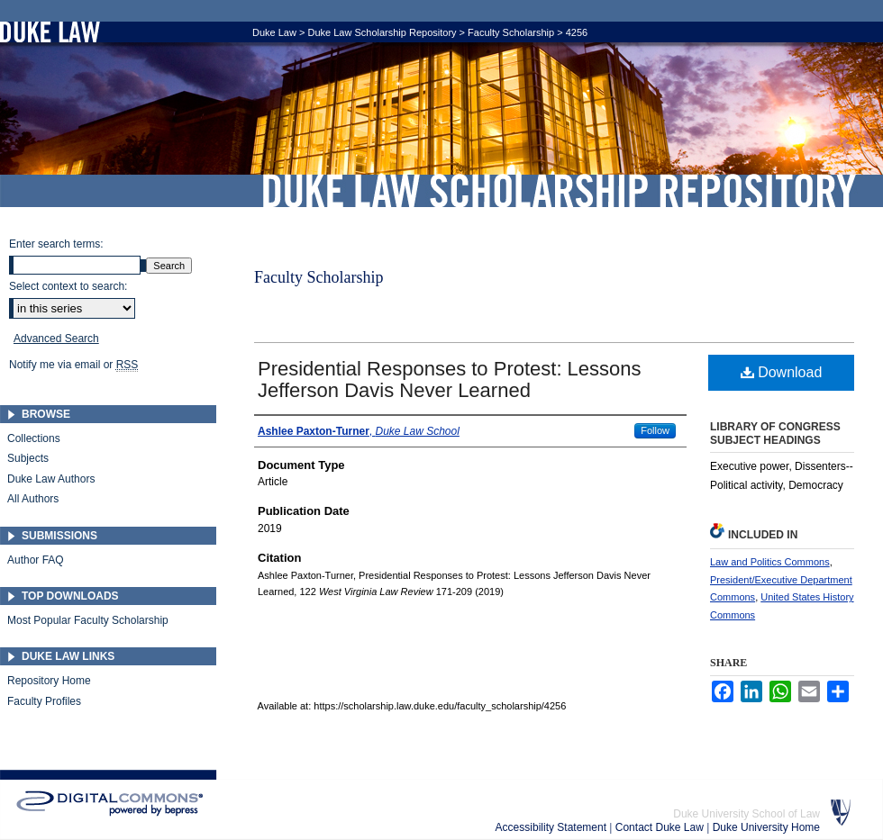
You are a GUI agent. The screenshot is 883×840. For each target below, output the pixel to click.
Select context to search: (68, 286)
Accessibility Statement (553, 827)
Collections (33, 438)
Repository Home (49, 680)
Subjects (28, 458)
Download (782, 372)
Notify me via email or (73, 364)
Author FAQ (35, 560)
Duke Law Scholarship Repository (558, 191)
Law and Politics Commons (770, 561)
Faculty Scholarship (511, 32)
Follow (655, 430)
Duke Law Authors (51, 479)
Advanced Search (56, 338)
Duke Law (274, 32)
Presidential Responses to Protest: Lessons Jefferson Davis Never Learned (450, 379)
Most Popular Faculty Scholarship (87, 620)
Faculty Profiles (44, 701)
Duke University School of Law (746, 814)
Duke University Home (766, 827)
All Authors (33, 498)
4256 (576, 32)
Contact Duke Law (660, 827)
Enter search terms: (56, 244)
